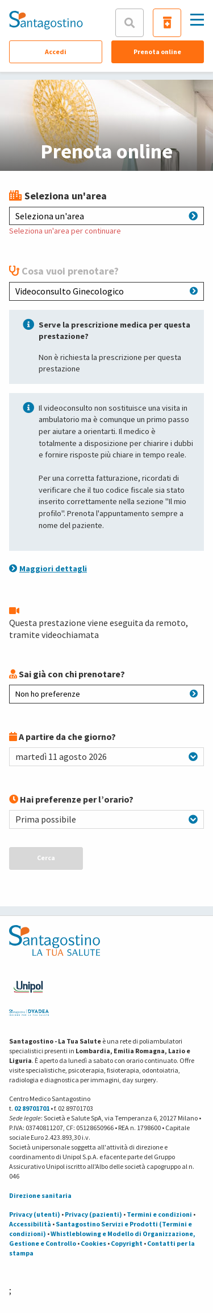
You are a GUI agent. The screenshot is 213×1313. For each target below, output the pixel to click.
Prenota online (157, 51)
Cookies (93, 1243)
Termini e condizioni (159, 1214)
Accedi (55, 51)
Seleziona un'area (106, 216)
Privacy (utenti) (34, 1214)
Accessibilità (30, 1224)
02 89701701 (31, 1108)
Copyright (127, 1243)
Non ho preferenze (106, 694)
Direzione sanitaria (40, 1195)
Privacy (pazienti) (93, 1214)
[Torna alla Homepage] (46, 20)
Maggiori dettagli (48, 568)
